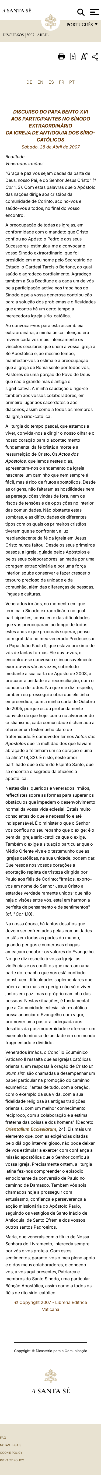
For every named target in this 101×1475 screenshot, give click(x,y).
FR (61, 82)
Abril (42, 34)
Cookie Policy (11, 1453)
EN (40, 82)
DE (29, 82)
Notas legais (10, 1445)
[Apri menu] (94, 12)
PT (72, 82)
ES (51, 82)
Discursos (14, 34)
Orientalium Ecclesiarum (30, 1129)
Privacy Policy (12, 1460)
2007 (30, 34)
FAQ (3, 1437)
